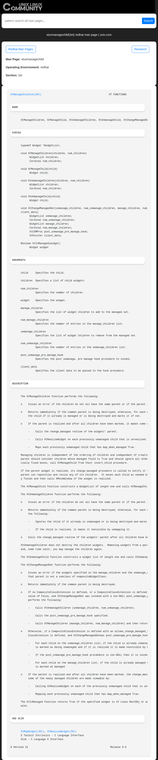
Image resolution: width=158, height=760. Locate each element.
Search (148, 20)
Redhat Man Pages (20, 49)
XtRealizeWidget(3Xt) (62, 731)
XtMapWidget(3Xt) (32, 731)
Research (140, 49)
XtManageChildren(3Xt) (25, 94)
